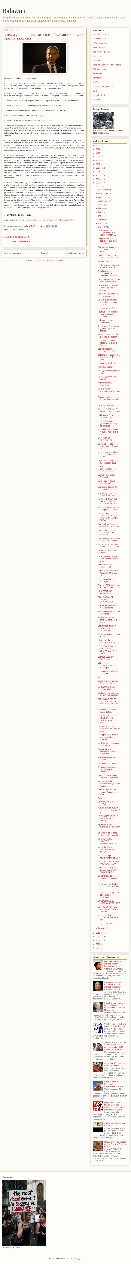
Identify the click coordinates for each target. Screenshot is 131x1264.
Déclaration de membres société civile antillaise (108, 694)
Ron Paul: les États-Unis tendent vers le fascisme (109, 525)
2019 (98, 160)
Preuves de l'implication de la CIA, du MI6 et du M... (108, 886)
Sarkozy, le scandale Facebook (106, 476)
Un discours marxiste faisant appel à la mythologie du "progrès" (114, 1104)
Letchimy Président (106, 924)
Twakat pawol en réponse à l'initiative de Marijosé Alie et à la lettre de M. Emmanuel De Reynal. (115, 1045)
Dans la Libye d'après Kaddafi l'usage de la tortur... (108, 792)
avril (100, 219)
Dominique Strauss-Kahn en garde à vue (108, 488)
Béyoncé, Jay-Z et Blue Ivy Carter (108, 803)
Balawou (14, 10)
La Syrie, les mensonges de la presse (108, 744)
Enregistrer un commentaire (19, 241)
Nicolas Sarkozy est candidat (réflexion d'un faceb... (109, 619)
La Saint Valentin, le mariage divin (106, 688)
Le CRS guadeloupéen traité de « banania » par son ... (107, 302)
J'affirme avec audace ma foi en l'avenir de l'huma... (109, 357)
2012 (98, 186)
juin (100, 212)
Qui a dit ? (102, 798)
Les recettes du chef (101, 52)
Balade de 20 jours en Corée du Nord (107, 711)
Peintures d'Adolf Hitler (107, 363)
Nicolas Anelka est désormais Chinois (107, 641)
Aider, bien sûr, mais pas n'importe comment (114, 1064)
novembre (102, 193)
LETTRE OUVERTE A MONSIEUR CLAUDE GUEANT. (108, 909)
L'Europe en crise (100, 43)
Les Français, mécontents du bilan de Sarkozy (109, 539)
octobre (101, 197)
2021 (98, 153)
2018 (98, 164)
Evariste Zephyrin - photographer (107, 65)
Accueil (44, 253)
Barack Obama (18, 230)
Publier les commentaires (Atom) (50, 260)
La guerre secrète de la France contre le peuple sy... (109, 446)
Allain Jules (98, 73)
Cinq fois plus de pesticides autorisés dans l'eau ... (107, 241)
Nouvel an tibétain (105, 367)
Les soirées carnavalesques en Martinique (107, 665)
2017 (98, 168)
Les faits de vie (99, 95)
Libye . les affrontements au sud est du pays (108, 461)
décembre (102, 190)
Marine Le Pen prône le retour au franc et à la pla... (108, 431)
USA (26, 230)
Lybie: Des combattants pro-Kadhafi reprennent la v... (109, 558)
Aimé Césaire (99, 47)
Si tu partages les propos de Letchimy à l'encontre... (108, 769)
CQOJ (95, 82)
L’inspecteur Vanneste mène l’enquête (107, 606)
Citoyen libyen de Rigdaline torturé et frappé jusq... (107, 751)
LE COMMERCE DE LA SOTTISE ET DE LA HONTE (108, 818)
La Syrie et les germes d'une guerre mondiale (108, 834)
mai (100, 216)
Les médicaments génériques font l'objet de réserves (108, 423)
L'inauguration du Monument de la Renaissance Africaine (113, 1084)
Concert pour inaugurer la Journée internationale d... (109, 399)
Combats (97, 60)
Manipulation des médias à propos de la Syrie (108, 508)
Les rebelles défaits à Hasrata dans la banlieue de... (107, 628)
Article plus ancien (75, 253)
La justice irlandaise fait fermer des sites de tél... (109, 545)
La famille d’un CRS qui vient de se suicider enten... (108, 287)
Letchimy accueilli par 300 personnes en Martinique (109, 894)
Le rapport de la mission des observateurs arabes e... (108, 737)
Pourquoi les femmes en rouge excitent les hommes (108, 314)
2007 (98, 948)
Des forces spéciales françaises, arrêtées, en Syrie (109, 728)
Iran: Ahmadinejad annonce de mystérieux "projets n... (109, 783)
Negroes (96, 99)
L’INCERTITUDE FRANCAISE (105, 592)
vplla (95, 91)
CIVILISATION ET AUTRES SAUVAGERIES (105, 599)
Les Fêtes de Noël (101, 34)
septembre (103, 201)
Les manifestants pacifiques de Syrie (107, 350)
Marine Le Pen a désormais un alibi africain (106, 849)
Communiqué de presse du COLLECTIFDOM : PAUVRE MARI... (108, 869)
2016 (98, 171)
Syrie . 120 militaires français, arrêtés (106, 482)
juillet (100, 208)
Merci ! (101, 677)
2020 (98, 157)
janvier (101, 928)
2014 (98, 179)
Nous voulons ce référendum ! (105, 566)
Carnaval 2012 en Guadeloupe (105, 658)
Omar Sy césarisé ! (106, 405)
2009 (98, 940)
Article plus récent (12, 253)
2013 (98, 183)
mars (100, 223)
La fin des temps (100, 39)
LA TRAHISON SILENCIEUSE (105, 439)
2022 (98, 149)
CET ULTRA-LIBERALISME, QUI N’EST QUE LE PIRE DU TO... (108, 516)
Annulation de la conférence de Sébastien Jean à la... (108, 273)
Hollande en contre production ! (106, 321)
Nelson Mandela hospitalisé (105, 384)
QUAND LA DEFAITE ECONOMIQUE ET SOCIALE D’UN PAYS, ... (108, 702)
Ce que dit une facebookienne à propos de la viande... (109, 391)
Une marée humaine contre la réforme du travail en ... (107, 532)
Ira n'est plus (103, 261)
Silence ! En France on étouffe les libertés (107, 494)
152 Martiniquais (100, 69)
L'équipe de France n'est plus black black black (108, 256)
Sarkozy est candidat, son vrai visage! (109, 612)
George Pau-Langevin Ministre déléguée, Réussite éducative (113, 963)
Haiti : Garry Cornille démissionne (106, 416)
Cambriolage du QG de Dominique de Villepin (108, 776)
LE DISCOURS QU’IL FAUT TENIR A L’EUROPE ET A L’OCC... (107, 649)
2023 (98, 145)
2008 (98, 944)
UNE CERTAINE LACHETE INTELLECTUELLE (107, 841)
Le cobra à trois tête (106, 308)
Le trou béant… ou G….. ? (109, 763)
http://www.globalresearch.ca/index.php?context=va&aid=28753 (50, 220)
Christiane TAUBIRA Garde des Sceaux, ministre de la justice (113, 984)
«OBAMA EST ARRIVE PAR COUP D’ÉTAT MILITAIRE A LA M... (107, 501)
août (100, 205)
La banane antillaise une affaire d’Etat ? (108, 672)
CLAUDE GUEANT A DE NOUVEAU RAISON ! (108, 862)
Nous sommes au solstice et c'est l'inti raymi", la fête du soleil (115, 1144)
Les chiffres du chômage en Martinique (108, 295)
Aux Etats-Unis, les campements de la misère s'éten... (106, 468)
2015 (98, 175)
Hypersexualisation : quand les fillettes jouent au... (109, 826)
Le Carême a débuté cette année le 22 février (109, 266)
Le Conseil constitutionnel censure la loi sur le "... (109, 280)
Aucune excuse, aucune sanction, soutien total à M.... (109, 810)
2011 (98, 933)
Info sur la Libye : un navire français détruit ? (109, 856)
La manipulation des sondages (106, 580)
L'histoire (97, 56)
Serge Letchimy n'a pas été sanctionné (108, 682)
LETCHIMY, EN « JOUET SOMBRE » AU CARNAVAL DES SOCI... (108, 719)
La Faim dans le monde (103, 86)
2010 (98, 936)
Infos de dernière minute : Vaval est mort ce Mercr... (109, 454)
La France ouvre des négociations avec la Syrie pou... (107, 342)
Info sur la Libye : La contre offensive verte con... (108, 917)
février (101, 227)
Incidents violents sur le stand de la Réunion (108, 335)
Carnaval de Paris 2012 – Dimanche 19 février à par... (108, 573)
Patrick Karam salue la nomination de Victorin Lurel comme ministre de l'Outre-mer (114, 1006)
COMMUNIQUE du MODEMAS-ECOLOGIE (109, 902)
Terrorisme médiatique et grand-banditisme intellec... (108, 328)
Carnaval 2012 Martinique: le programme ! (109, 586)
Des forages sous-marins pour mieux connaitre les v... (108, 249)
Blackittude (97, 78)
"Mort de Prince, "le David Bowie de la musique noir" (115, 1025)
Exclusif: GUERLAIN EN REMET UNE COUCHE (109, 410)
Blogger (79, 1259)
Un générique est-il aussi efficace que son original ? (109, 878)
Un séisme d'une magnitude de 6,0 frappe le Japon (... (107, 232)
